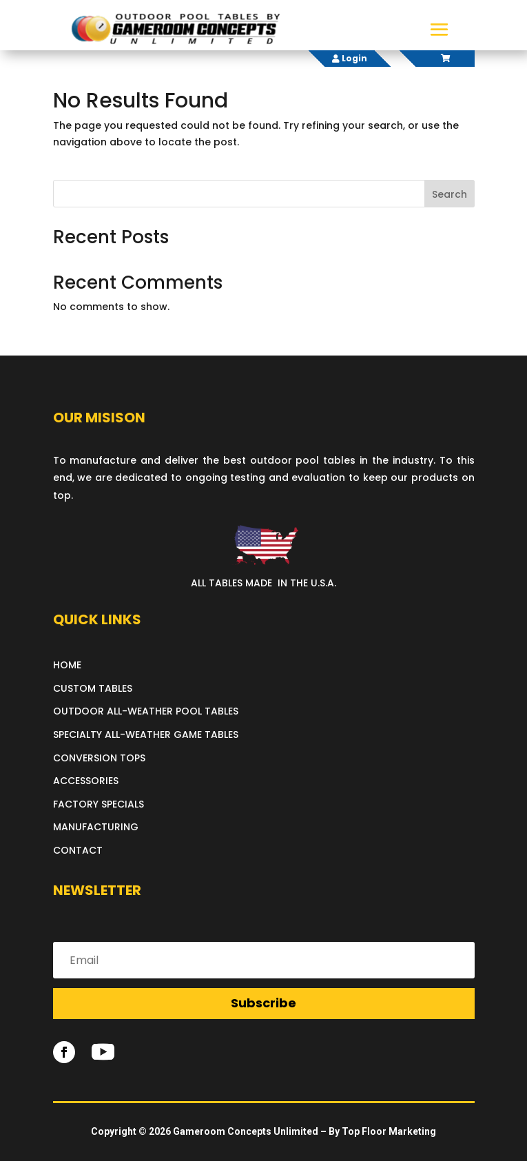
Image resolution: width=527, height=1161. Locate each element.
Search (449, 194)
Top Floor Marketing (389, 1131)
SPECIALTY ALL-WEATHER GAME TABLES (145, 734)
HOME (67, 665)
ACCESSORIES (85, 781)
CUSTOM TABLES (92, 688)
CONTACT (78, 850)
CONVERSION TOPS (99, 758)
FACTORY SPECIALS (98, 804)
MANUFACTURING (95, 827)
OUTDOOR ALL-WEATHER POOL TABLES (145, 711)
